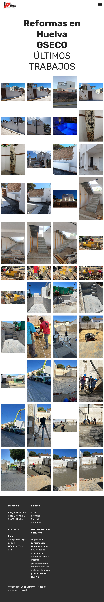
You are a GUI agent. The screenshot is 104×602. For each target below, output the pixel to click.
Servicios (35, 516)
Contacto (36, 522)
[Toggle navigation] (100, 4)
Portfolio (35, 519)
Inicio (33, 512)
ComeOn (31, 587)
